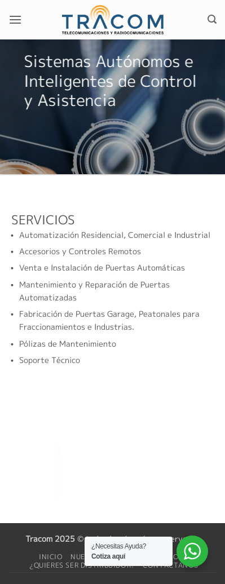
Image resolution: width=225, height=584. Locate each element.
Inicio (51, 556)
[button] (15, 19)
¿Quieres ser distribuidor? (82, 565)
